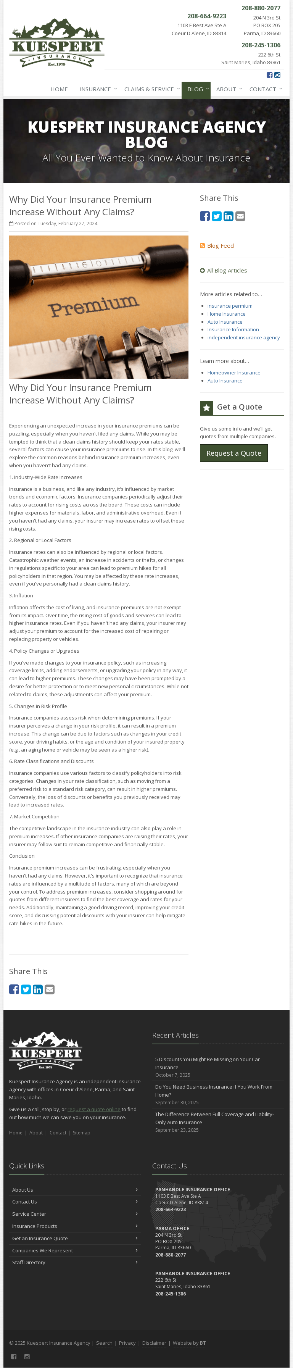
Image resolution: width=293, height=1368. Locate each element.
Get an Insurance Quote (75, 1238)
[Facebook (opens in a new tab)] (269, 74)
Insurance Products (75, 1226)
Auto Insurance (225, 321)
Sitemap (81, 1132)
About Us (75, 1189)
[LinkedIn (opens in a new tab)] (38, 989)
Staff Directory (75, 1262)
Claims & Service (150, 89)
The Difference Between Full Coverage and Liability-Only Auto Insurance (218, 1122)
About (227, 89)
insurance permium (230, 305)
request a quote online (94, 1109)
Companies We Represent (75, 1250)
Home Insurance (227, 313)
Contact (264, 89)
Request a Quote (233, 453)
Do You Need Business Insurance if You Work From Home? (218, 1094)
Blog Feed (217, 245)
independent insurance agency (244, 337)
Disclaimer (154, 1342)
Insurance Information (233, 329)
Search (104, 1342)
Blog (196, 89)
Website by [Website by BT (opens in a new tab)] (189, 1342)
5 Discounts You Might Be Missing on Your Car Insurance (218, 1067)
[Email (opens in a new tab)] (50, 989)
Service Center (75, 1213)
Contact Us (75, 1201)
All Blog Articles (223, 270)
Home (59, 89)
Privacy (127, 1342)
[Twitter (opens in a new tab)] (26, 989)
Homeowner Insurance (234, 372)
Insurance (96, 89)
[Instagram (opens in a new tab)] (277, 74)
